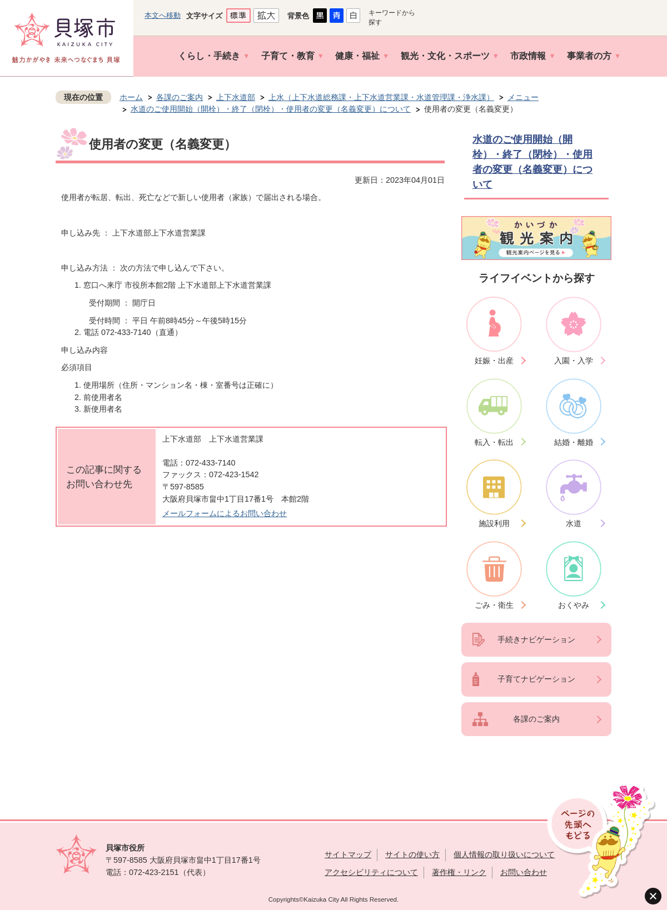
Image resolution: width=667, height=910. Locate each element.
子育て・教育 (288, 56)
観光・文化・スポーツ (445, 56)
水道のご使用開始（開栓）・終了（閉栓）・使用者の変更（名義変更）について (271, 108)
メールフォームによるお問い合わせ (224, 513)
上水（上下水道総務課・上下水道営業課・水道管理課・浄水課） (381, 97)
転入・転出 (494, 442)
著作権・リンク (459, 872)
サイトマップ (348, 854)
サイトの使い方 (412, 854)
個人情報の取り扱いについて (504, 854)
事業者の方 (589, 56)
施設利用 (494, 523)
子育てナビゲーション (536, 678)
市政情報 (528, 56)
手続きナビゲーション (536, 639)
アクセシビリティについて (371, 872)
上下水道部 (235, 97)
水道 (573, 523)
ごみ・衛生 (494, 605)
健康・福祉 (357, 56)
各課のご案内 (179, 97)
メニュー (523, 97)
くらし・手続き (209, 56)
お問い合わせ (523, 872)
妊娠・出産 (494, 360)
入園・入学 (573, 360)
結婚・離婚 (573, 442)
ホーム (131, 97)
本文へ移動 (163, 15)
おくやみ (573, 605)
